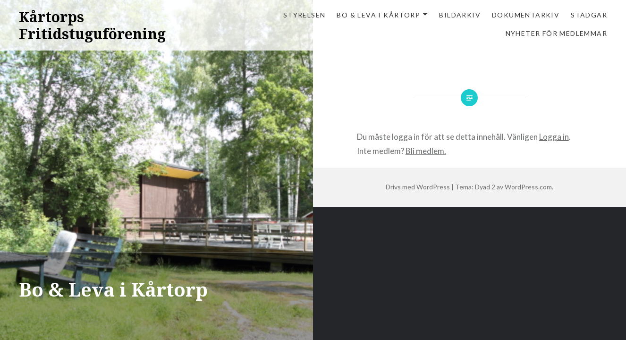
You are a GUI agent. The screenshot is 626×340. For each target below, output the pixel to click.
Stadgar (589, 15)
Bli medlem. (426, 151)
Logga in (554, 137)
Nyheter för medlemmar (556, 33)
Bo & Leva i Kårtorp (378, 15)
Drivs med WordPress (418, 187)
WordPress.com (528, 187)
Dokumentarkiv (525, 15)
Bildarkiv (460, 15)
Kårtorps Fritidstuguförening (92, 25)
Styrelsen (304, 15)
